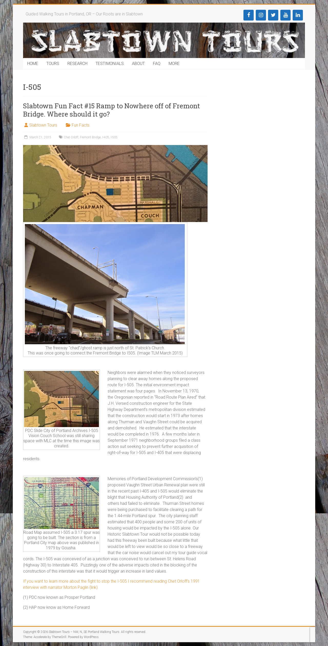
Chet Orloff (71, 137)
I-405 (105, 137)
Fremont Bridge (90, 137)
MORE (174, 63)
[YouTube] (285, 15)
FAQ (156, 63)
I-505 (114, 137)
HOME (32, 63)
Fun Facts (80, 125)
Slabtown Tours (43, 125)
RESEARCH (77, 63)
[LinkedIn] (298, 15)
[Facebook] (248, 15)
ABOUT (138, 63)
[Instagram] (261, 15)
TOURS (52, 63)
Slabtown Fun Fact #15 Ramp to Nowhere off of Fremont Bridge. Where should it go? (111, 109)
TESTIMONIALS (110, 63)
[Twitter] (273, 15)
